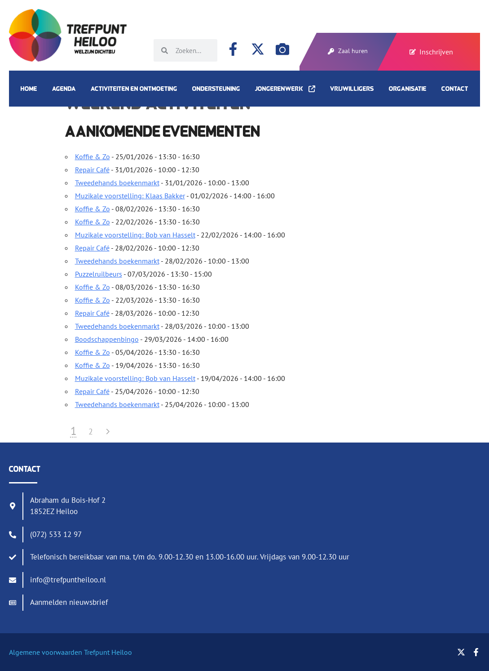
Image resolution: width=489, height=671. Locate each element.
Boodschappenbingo (107, 339)
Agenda (64, 88)
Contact (454, 88)
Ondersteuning (216, 88)
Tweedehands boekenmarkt (117, 182)
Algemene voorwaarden (45, 652)
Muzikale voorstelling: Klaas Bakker (130, 195)
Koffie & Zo (92, 156)
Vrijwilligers (352, 88)
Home (29, 88)
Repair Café (92, 169)
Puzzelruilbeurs (98, 273)
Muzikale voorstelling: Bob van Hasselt (135, 234)
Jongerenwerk (285, 88)
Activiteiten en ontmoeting (134, 88)
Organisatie (408, 88)
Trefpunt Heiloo (107, 652)
